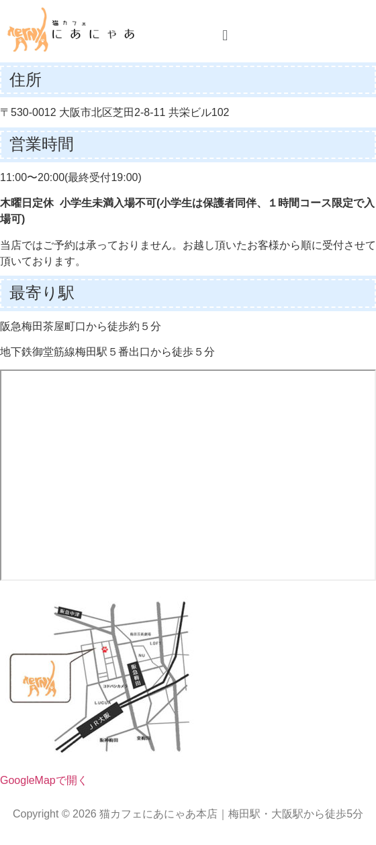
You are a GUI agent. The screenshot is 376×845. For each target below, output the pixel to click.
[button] (225, 35)
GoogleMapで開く (44, 780)
